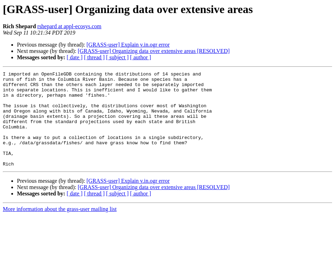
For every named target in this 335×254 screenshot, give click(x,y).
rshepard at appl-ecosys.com (69, 26)
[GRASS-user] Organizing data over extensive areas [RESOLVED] (154, 51)
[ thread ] (94, 57)
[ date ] (75, 57)
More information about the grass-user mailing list (60, 228)
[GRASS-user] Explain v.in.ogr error (128, 45)
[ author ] (140, 57)
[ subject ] (117, 57)
